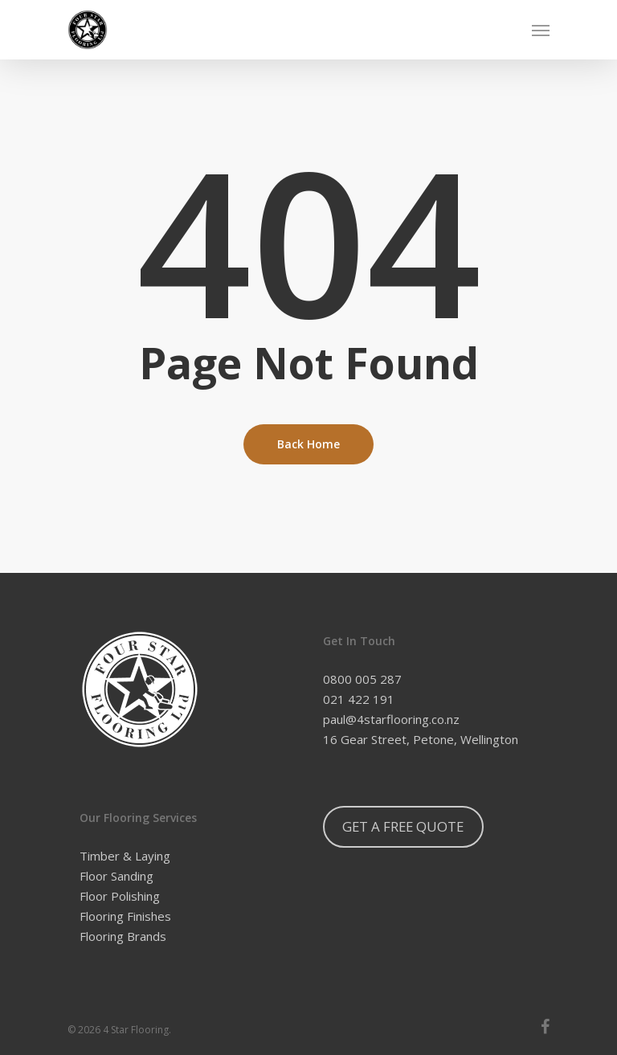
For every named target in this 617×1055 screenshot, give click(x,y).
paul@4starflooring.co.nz (391, 719)
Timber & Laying (125, 856)
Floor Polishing (120, 896)
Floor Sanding (116, 876)
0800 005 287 (362, 679)
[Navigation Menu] (541, 30)
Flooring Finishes (125, 916)
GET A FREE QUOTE (403, 826)
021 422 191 (358, 699)
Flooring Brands (123, 936)
